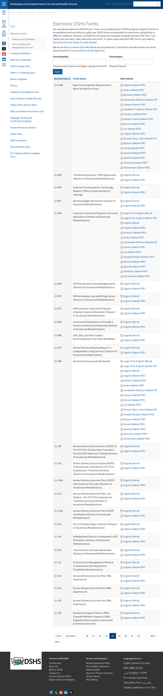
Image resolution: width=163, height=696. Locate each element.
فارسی (146, 682)
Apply (57, 71)
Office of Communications (22, 72)
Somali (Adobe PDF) (134, 148)
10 (87, 635)
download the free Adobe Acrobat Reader (75, 42)
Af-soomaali (129, 677)
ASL (154, 687)
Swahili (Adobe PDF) (134, 157)
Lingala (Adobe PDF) (134, 133)
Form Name (115, 56)
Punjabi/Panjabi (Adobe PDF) (138, 256)
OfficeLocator (4, 24)
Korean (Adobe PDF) (134, 123)
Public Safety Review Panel (23, 104)
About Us (53, 666)
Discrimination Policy (20, 146)
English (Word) (131, 174)
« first (58, 635)
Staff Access (55, 663)
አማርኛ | (138, 682)
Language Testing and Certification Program (21, 119)
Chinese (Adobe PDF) (134, 104)
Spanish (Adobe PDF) (134, 152)
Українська (141, 677)
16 (125, 635)
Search (158, 4)
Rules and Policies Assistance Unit (27, 111)
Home (12, 12)
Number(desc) (62, 78)
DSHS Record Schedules (23, 39)
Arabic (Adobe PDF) (133, 89)
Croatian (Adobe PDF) (135, 114)
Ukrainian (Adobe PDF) (135, 162)
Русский (145, 663)
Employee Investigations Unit (24, 92)
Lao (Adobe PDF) (132, 128)
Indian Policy (16, 133)
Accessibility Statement (97, 666)
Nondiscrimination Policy (98, 663)
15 (119, 635)
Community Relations (20, 53)
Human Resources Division (23, 127)
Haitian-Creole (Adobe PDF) (138, 119)
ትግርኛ (147, 687)
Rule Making (92, 679)
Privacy (13, 85)
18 (138, 635)
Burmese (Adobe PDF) (135, 94)
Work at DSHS (56, 669)
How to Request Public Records (25, 98)
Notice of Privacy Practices (99, 672)
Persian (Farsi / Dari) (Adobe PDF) (141, 138)
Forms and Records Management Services (22, 46)
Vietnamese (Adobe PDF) (136, 167)
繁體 (132, 667)
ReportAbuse (4, 33)
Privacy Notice (93, 676)
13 (106, 635)
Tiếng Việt (128, 682)
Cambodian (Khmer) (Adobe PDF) (141, 99)
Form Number (60, 56)
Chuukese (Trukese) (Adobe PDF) (140, 109)
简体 (125, 667)
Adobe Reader (93, 669)
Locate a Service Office (60, 676)
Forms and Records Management (87, 50)
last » (58, 641)
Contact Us (54, 672)
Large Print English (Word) (137, 213)
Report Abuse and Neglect (62, 679)
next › (153, 635)
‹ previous (70, 635)
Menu (3, 12)
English (127, 663)
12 (100, 635)
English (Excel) (131, 200)
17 (132, 635)
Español (136, 663)
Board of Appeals (18, 79)
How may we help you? (118, 3)
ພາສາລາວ (138, 687)
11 (93, 635)
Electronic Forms (18, 33)
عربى (126, 672)
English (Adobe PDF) (134, 85)
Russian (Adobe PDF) (134, 143)
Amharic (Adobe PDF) (134, 232)
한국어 (139, 667)
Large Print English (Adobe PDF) (140, 218)
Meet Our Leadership (20, 59)
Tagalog (127, 687)
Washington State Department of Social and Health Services (43, 4)
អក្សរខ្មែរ (134, 672)
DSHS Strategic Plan (20, 66)
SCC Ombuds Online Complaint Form (25, 155)
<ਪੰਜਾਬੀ (143, 672)
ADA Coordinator (18, 140)
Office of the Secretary (27, 12)
